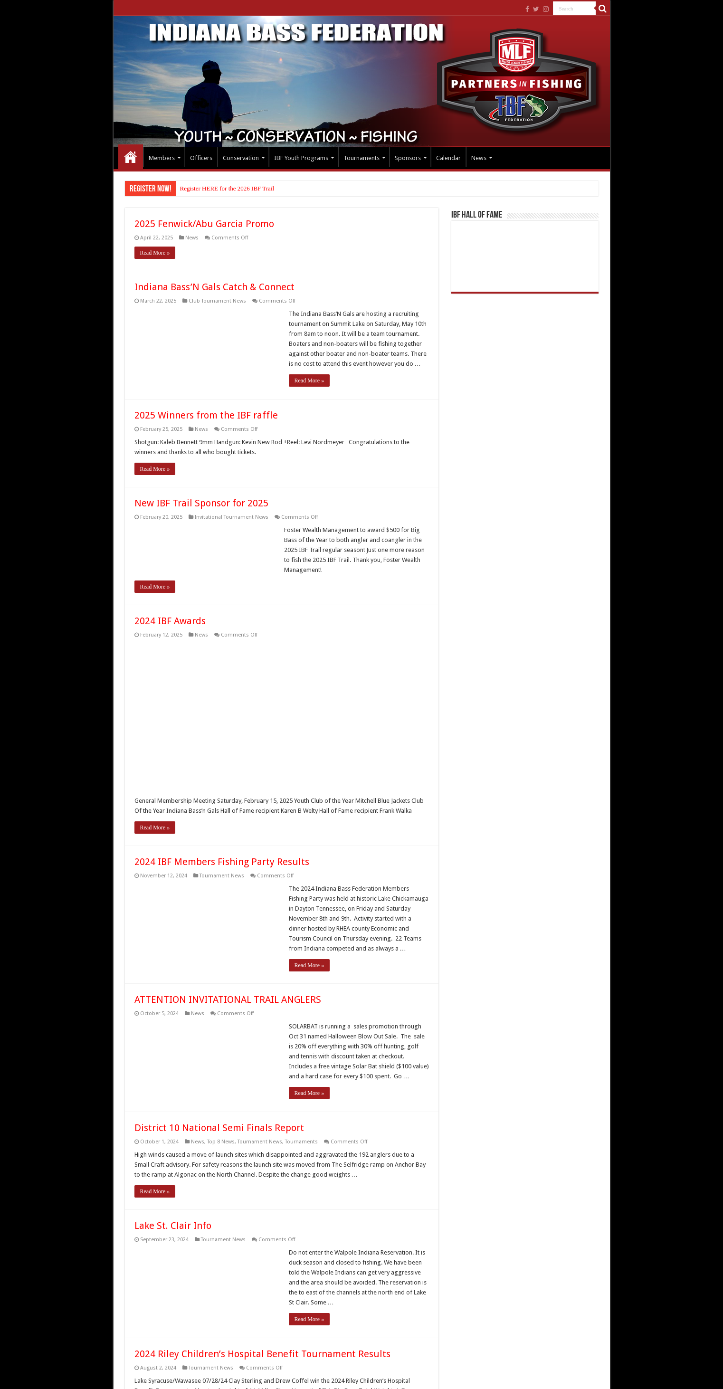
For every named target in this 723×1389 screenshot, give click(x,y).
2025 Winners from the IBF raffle (206, 415)
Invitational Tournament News (231, 517)
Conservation (241, 158)
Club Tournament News (217, 301)
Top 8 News (221, 1142)
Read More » (155, 252)
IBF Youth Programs (301, 158)
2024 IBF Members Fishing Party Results (221, 861)
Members (162, 158)
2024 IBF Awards (170, 621)
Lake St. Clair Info (172, 1225)
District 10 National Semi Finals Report (219, 1127)
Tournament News (222, 876)
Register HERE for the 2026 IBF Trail (227, 188)
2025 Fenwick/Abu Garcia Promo (204, 223)
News (478, 158)
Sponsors (408, 158)
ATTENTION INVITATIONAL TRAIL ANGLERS (227, 999)
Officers (201, 158)
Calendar (448, 158)
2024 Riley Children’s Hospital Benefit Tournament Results (262, 1354)
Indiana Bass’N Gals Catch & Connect (214, 287)
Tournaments (361, 158)
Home (130, 156)
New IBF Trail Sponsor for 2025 (201, 503)
